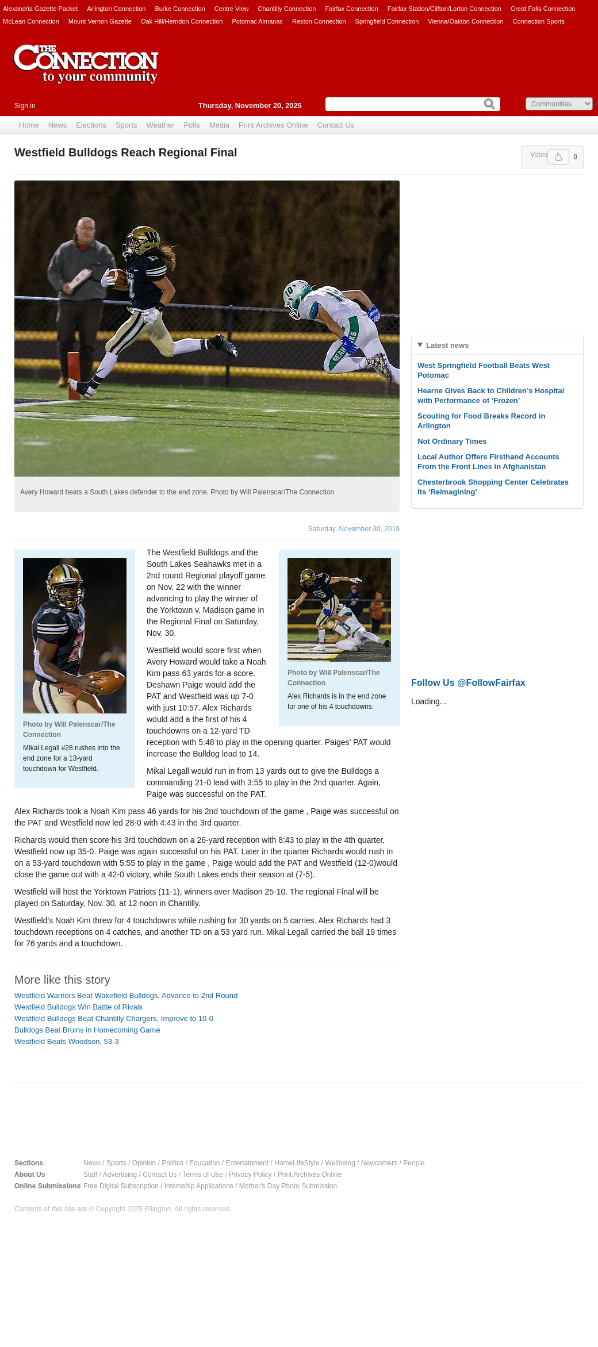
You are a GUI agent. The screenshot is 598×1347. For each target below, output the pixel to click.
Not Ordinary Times (451, 441)
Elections (91, 125)
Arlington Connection (116, 8)
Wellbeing (340, 1163)
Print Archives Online (273, 125)
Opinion (144, 1163)
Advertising (120, 1175)
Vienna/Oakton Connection (465, 21)
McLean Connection (31, 21)
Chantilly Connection (287, 8)
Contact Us (335, 125)
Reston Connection (319, 21)
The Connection (86, 73)
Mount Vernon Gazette (100, 21)
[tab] (497, 345)
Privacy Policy (250, 1175)
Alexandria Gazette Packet (40, 8)
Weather (161, 125)
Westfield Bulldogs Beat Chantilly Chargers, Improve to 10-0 (113, 1018)
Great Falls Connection (543, 8)
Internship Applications (198, 1186)
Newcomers (379, 1163)
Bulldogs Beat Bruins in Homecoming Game (87, 1030)
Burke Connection (180, 8)
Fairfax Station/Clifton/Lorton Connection (444, 8)
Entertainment (247, 1163)
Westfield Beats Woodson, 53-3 (66, 1041)
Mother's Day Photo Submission (288, 1186)
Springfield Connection (387, 21)
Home (29, 125)
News (57, 125)
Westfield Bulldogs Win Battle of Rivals (78, 1007)
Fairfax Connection (351, 8)
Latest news (447, 345)
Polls (191, 125)
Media (219, 125)
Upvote (558, 157)
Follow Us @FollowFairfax (468, 683)
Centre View (231, 8)
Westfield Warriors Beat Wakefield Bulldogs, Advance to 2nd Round (125, 995)
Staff (90, 1175)
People (413, 1163)
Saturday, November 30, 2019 (354, 529)
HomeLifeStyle (296, 1163)
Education (204, 1163)
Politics (172, 1163)
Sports (126, 125)
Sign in (25, 106)
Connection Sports (539, 21)
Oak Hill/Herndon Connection (182, 21)
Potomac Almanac (257, 21)
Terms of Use (202, 1175)
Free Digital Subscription (121, 1186)
